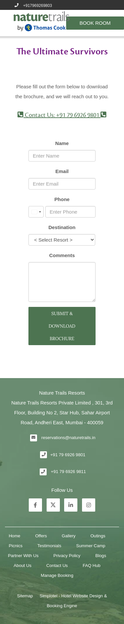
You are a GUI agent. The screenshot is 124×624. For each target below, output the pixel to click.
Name (62, 143)
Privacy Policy (67, 555)
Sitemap (25, 595)
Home (14, 535)
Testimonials (49, 545)
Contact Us (57, 565)
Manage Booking (57, 575)
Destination (61, 227)
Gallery (69, 535)
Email (61, 171)
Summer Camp (90, 545)
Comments (62, 255)
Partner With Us (23, 555)
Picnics (16, 545)
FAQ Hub (92, 565)
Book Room (94, 23)
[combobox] (36, 212)
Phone (62, 199)
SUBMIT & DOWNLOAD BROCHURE (62, 326)
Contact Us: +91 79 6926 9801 (62, 115)
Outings (97, 535)
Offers (41, 535)
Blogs (100, 555)
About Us (22, 565)
